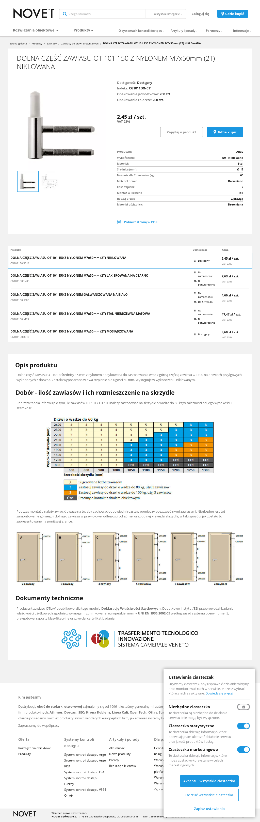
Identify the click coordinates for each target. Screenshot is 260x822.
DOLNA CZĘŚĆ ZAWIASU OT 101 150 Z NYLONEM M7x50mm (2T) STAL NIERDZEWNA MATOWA (80, 315)
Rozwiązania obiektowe (34, 31)
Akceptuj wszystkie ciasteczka (209, 781)
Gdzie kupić (234, 14)
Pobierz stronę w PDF (137, 223)
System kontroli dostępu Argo (85, 755)
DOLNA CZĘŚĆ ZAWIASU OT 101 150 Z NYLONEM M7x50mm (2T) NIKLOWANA (68, 259)
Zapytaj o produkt (181, 133)
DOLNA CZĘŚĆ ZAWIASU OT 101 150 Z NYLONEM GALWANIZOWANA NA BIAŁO (69, 295)
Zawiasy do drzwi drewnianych (80, 44)
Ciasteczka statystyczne (191, 725)
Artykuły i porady (183, 32)
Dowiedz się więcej (219, 693)
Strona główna (18, 44)
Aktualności (117, 749)
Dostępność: (126, 84)
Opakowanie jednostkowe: (138, 95)
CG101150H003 (19, 301)
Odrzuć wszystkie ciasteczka (209, 795)
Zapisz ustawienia (209, 808)
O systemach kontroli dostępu (140, 32)
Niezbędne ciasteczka (189, 706)
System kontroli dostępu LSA (84, 773)
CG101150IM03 (19, 320)
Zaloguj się (200, 14)
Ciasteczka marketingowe (193, 749)
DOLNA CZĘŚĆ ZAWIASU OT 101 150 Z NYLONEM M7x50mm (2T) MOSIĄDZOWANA (71, 332)
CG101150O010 (19, 338)
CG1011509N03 (19, 282)
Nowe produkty (120, 755)
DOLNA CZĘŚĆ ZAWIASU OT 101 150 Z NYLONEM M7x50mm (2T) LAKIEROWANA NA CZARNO (79, 276)
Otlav (239, 152)
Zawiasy (52, 44)
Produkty (82, 31)
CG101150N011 (19, 264)
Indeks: (122, 89)
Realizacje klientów (122, 767)
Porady (114, 761)
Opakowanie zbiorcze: (134, 101)
